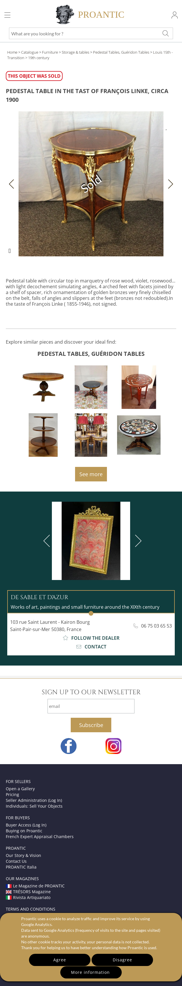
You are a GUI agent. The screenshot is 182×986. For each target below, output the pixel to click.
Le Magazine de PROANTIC (35, 886)
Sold (91, 183)
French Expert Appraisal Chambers (40, 836)
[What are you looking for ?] (165, 33)
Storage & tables (75, 52)
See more (91, 474)
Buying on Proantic (24, 830)
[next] (137, 541)
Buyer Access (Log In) (26, 825)
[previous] (47, 541)
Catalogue (29, 52)
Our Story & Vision (23, 855)
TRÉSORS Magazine (28, 891)
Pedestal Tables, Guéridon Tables (121, 52)
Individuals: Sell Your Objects (34, 806)
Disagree (122, 960)
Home (12, 52)
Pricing (12, 794)
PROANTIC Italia (21, 867)
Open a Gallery (20, 788)
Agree (59, 960)
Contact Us (16, 861)
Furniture (50, 52)
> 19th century (37, 57)
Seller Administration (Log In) (34, 800)
